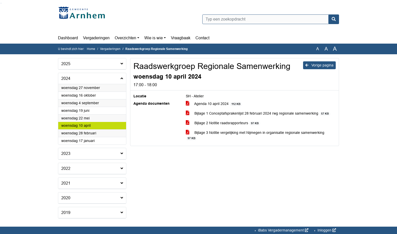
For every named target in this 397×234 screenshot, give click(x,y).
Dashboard (68, 38)
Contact (202, 38)
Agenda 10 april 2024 (214, 104)
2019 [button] (65, 212)
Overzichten (125, 38)
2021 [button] (65, 183)
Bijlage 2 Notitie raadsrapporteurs (223, 123)
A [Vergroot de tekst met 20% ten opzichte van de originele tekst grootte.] (326, 48)
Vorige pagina (319, 65)
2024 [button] (65, 78)
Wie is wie (153, 38)
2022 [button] (65, 168)
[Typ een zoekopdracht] (270, 19)
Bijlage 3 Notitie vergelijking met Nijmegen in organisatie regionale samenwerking (255, 135)
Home (91, 49)
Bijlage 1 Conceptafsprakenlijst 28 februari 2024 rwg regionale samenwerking (258, 113)
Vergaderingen (96, 38)
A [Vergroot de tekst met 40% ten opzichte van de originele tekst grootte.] (335, 49)
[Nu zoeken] (333, 19)
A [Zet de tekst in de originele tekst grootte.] (317, 49)
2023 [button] (65, 153)
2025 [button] (65, 64)
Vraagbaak (180, 38)
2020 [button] (65, 198)
